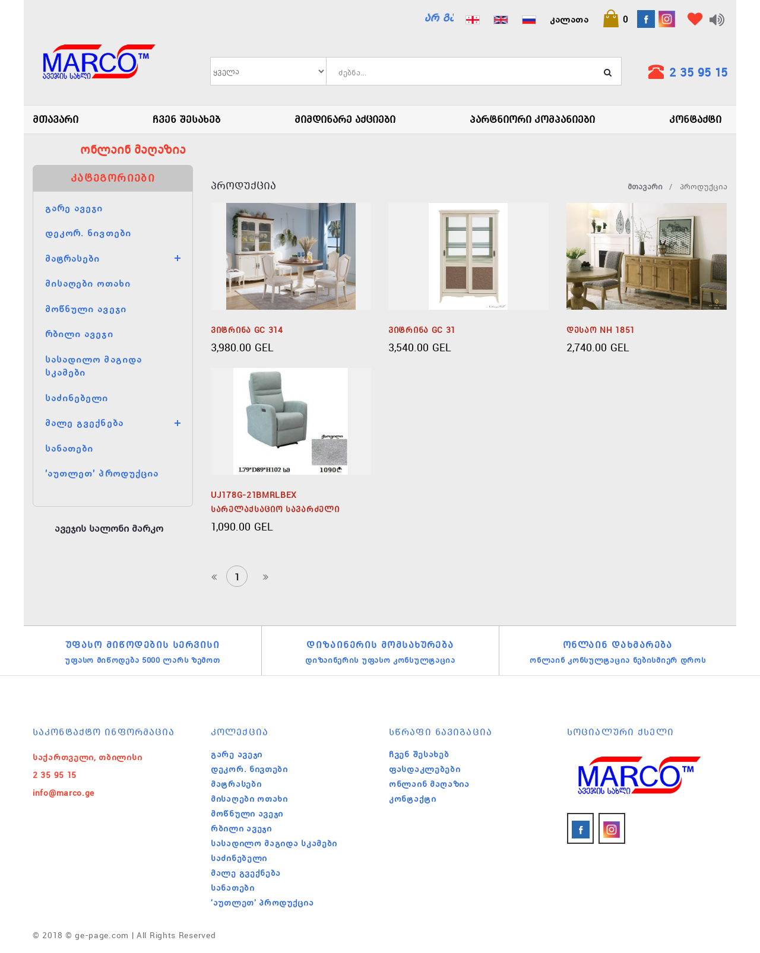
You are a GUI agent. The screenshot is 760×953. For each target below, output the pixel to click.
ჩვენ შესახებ (186, 119)
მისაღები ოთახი (88, 283)
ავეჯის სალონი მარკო (109, 528)
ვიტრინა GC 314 (247, 330)
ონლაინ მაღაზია (429, 784)
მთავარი (55, 119)
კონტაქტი (695, 119)
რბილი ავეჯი (79, 333)
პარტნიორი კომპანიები (532, 119)
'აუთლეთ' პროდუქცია (102, 473)
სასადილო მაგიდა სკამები (274, 843)
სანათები (69, 448)
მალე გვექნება (84, 422)
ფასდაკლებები (424, 769)
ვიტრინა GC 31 (421, 330)
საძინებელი (77, 398)
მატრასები (72, 258)
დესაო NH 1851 (600, 330)
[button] (615, 19)
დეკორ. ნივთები (88, 233)
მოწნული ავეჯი (85, 309)
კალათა (569, 19)
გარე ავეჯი (74, 208)
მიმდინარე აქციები (344, 119)
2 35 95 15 (698, 72)
